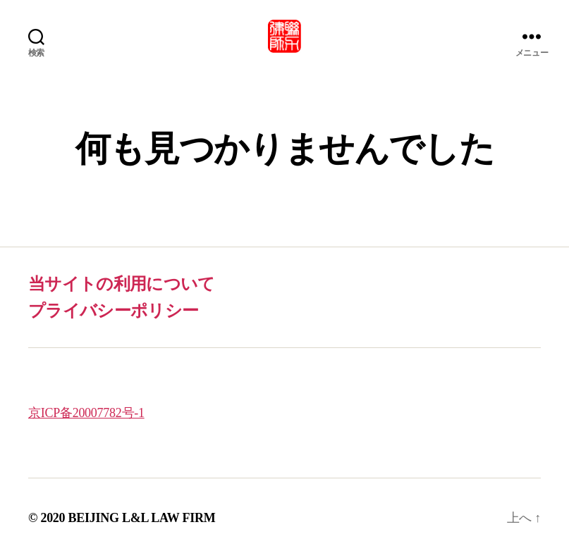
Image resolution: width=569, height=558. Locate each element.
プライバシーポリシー (113, 311)
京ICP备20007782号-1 (86, 413)
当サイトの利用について (121, 284)
